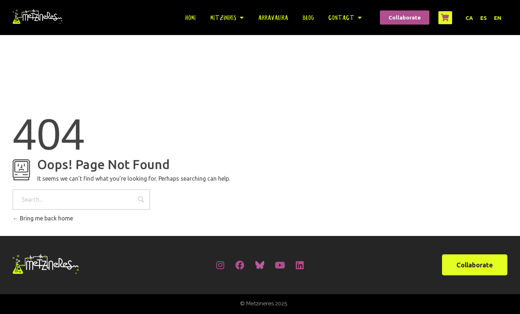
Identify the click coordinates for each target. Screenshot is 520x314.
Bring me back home (43, 218)
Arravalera (273, 18)
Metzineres (227, 17)
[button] (404, 17)
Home (190, 18)
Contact (345, 17)
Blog (308, 18)
